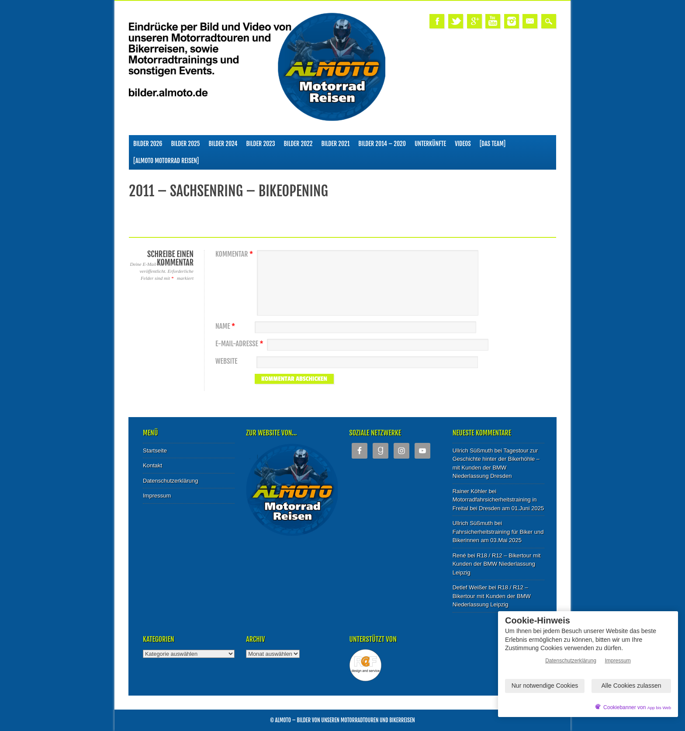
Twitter (455, 21)
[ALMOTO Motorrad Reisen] (166, 160)
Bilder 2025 (185, 143)
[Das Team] (492, 143)
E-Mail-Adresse (240, 344)
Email (529, 21)
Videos (463, 143)
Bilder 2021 (335, 143)
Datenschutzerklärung (170, 480)
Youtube (492, 21)
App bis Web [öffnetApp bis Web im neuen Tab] (659, 707)
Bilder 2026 (147, 143)
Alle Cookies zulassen (631, 685)
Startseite (155, 450)
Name (226, 326)
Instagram (511, 21)
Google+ (474, 21)
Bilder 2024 (222, 143)
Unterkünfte (430, 143)
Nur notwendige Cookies (545, 685)
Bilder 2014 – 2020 (382, 143)
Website (226, 361)
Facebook (436, 21)
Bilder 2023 (260, 143)
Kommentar (235, 254)
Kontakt (152, 465)
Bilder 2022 (298, 143)
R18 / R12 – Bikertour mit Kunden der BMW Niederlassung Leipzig (497, 564)
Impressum (157, 495)
